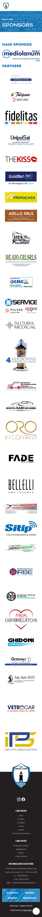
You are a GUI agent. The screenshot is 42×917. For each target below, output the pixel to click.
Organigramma (21, 849)
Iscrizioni (21, 830)
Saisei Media (27, 910)
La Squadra (21, 823)
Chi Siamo (21, 819)
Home (21, 816)
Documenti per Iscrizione (21, 833)
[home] (5, 5)
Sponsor (21, 853)
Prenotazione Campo (21, 846)
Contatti (21, 826)
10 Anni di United (21, 856)
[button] (36, 6)
